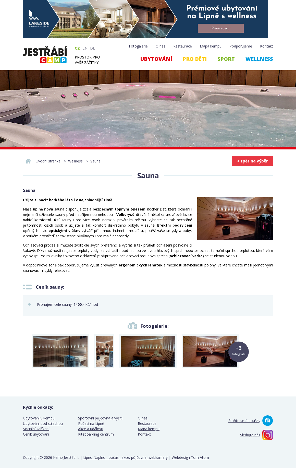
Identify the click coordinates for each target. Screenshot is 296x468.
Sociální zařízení (36, 428)
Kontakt (266, 46)
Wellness (259, 58)
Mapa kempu (210, 46)
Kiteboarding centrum (96, 434)
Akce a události (90, 428)
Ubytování (156, 58)
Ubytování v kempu (39, 418)
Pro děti (195, 58)
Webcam (253, 86)
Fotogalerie (138, 46)
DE (92, 48)
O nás (160, 46)
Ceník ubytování (36, 434)
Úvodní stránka (48, 161)
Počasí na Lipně (91, 423)
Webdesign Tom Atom (190, 457)
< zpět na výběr (252, 161)
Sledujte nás (250, 434)
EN (85, 48)
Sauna (95, 161)
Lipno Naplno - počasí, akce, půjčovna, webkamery (125, 457)
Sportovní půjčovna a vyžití (100, 418)
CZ (77, 48)
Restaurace (182, 46)
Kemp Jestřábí (45, 54)
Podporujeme (240, 46)
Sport (226, 58)
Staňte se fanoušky (244, 420)
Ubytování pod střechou (43, 423)
